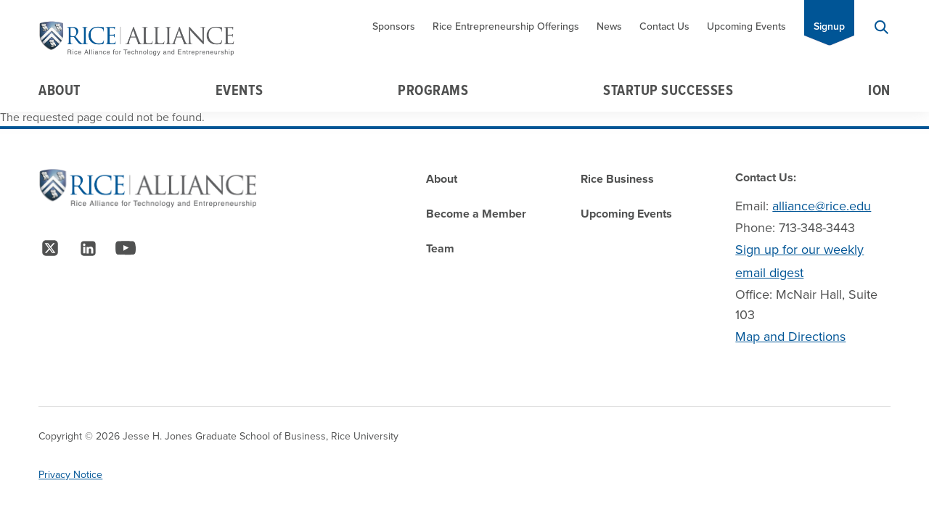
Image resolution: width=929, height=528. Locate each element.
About (59, 90)
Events (239, 90)
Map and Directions (790, 336)
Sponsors (393, 26)
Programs (433, 90)
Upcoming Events (746, 26)
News (609, 26)
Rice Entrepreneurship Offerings (506, 26)
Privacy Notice (70, 474)
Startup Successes (668, 90)
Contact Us (664, 26)
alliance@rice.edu (821, 206)
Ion (879, 90)
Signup (829, 26)
